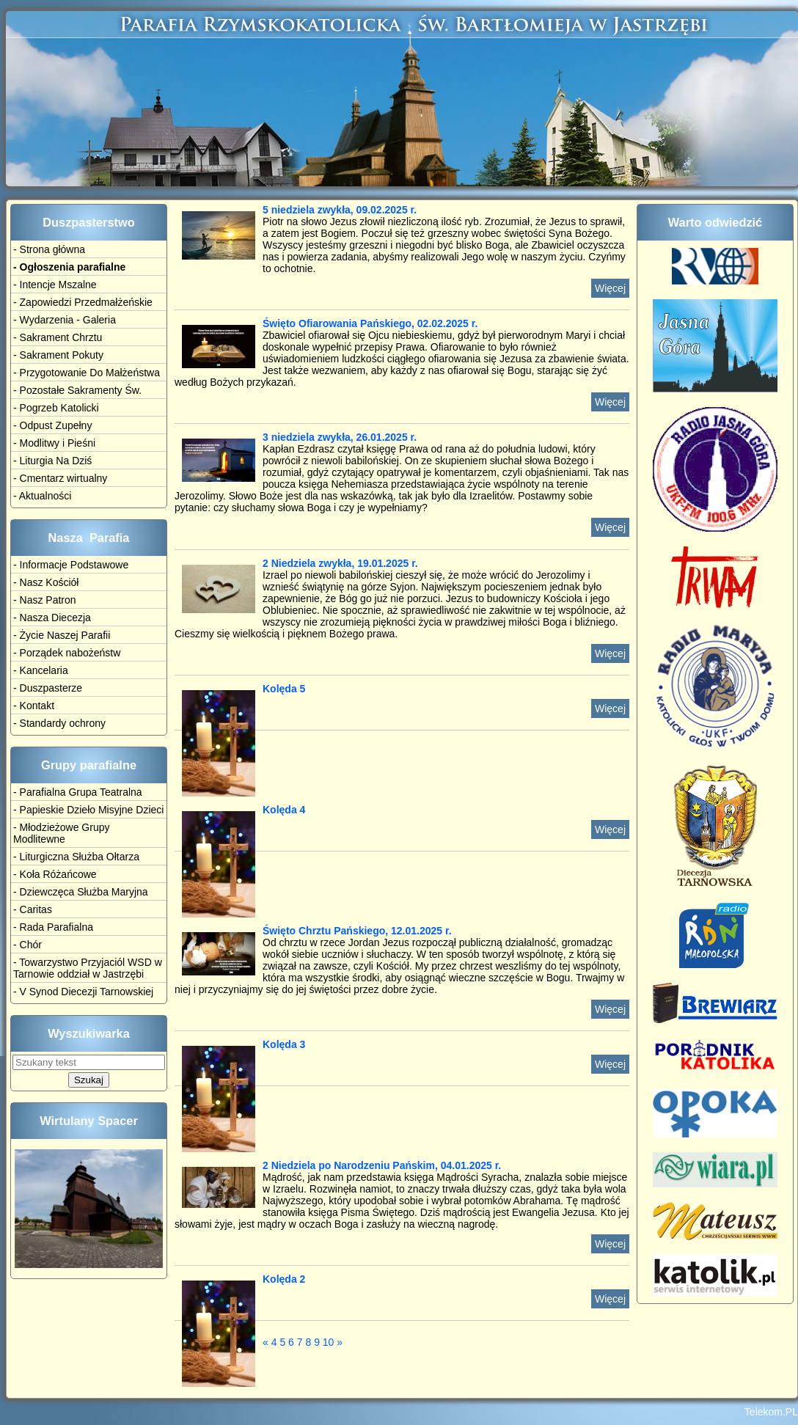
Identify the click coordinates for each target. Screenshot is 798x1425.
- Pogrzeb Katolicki (56, 408)
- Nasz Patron (44, 600)
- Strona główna (49, 249)
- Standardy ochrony (59, 723)
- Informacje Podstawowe (70, 565)
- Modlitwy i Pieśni (54, 443)
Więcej (610, 288)
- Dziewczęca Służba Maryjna (80, 892)
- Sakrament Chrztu (57, 337)
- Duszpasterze (47, 688)
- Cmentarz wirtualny (60, 478)
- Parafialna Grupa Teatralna (77, 792)
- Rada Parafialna (53, 927)
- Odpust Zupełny (52, 425)
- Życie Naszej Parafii (61, 635)
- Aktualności (42, 496)
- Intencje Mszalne (55, 284)
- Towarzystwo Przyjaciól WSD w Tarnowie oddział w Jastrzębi (87, 968)
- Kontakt (33, 705)
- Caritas (32, 909)
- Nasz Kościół (45, 582)
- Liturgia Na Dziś (52, 460)
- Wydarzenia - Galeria (64, 320)
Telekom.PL (771, 1412)
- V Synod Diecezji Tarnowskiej (83, 991)
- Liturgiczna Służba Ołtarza (76, 856)
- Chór (27, 944)
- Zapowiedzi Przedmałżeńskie (83, 302)
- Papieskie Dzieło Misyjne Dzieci (88, 810)
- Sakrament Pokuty (58, 355)
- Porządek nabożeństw (66, 653)
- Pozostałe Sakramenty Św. (77, 390)
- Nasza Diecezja (52, 617)
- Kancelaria (40, 670)
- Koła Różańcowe (55, 874)
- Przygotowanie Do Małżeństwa (86, 372)
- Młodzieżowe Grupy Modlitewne (61, 833)
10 (328, 1342)
